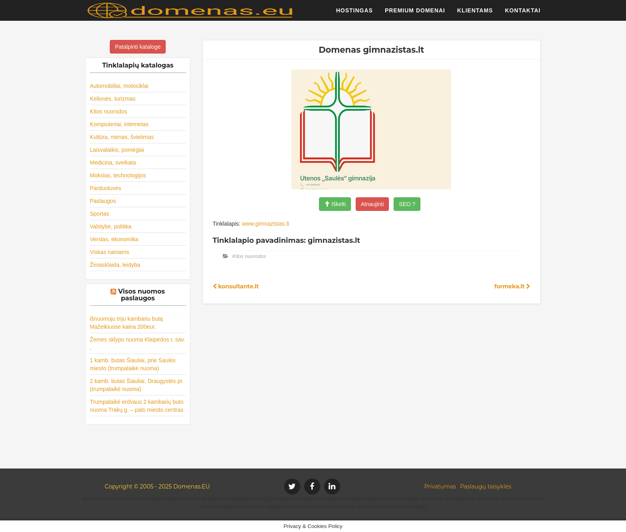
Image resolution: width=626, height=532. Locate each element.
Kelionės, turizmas (112, 98)
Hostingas (354, 14)
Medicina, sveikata (113, 162)
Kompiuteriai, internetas (119, 124)
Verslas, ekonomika (114, 239)
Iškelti (335, 204)
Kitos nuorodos (108, 111)
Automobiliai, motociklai (119, 86)
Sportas (99, 213)
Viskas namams (109, 252)
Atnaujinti (372, 204)
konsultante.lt (236, 286)
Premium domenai (415, 14)
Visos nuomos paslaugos (141, 295)
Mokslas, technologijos (118, 175)
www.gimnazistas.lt (265, 223)
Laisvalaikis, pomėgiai (117, 150)
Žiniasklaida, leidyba (115, 265)
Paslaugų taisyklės (485, 486)
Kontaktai (523, 14)
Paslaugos (103, 201)
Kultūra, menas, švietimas (122, 137)
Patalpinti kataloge (137, 47)
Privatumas (440, 486)
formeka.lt (512, 286)
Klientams (475, 14)
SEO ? (407, 204)
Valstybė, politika (110, 226)
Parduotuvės (105, 188)
